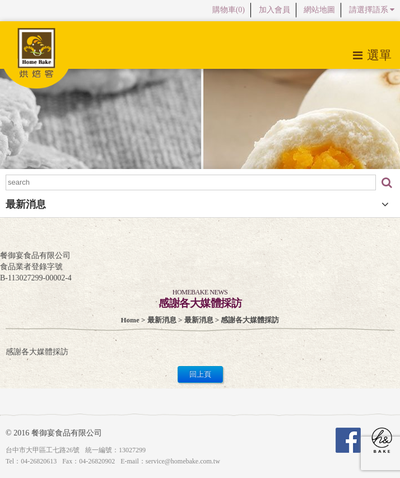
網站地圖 (319, 10)
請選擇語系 (372, 10)
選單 (372, 54)
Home (130, 320)
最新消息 (161, 320)
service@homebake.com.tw (183, 461)
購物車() (228, 10)
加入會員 (274, 10)
